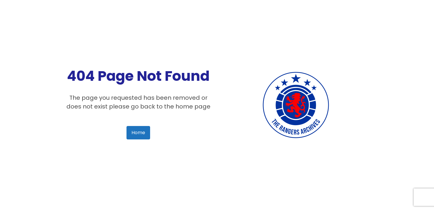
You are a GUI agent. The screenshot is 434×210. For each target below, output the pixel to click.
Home (138, 132)
